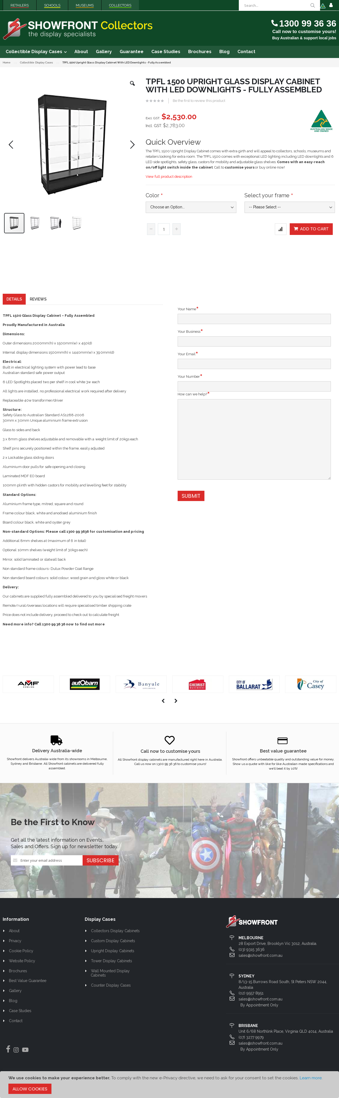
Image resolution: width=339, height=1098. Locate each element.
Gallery (15, 994)
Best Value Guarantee (27, 984)
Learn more (311, 1078)
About (14, 934)
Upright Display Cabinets (112, 954)
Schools (52, 5)
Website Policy (22, 964)
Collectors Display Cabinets (115, 934)
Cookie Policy (21, 954)
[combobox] (279, 5)
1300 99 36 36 (307, 23)
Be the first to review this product (199, 101)
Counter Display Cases (111, 988)
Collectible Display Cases (36, 62)
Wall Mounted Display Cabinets (110, 976)
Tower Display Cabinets (111, 964)
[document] (169, 1084)
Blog (13, 1004)
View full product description (169, 177)
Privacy (15, 944)
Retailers (20, 5)
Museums (85, 5)
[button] (132, 87)
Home (7, 62)
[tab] (14, 302)
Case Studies (20, 1014)
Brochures (18, 974)
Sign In (331, 5)
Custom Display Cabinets (113, 944)
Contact (15, 1024)
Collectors (120, 5)
